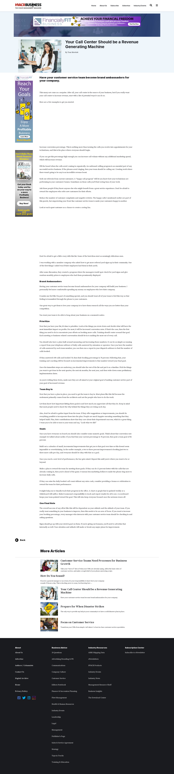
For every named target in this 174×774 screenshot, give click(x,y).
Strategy (55, 749)
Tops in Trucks (58, 756)
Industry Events (140, 6)
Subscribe (115, 6)
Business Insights (95, 691)
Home (93, 6)
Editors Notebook (59, 685)
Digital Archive (21, 678)
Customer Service (59, 678)
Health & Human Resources (63, 704)
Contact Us (19, 672)
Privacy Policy (21, 691)
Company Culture (59, 672)
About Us (103, 6)
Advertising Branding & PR (62, 659)
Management (57, 730)
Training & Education (60, 762)
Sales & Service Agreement (62, 743)
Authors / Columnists (24, 665)
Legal (54, 723)
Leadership (56, 717)
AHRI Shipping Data (96, 652)
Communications (58, 665)
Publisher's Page (58, 736)
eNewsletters (93, 659)
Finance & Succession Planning (64, 691)
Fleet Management (59, 698)
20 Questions (57, 652)
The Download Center (97, 698)
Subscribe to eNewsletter (135, 652)
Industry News (94, 678)
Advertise (126, 6)
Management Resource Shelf (99, 685)
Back (22, 540)
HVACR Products (95, 665)
